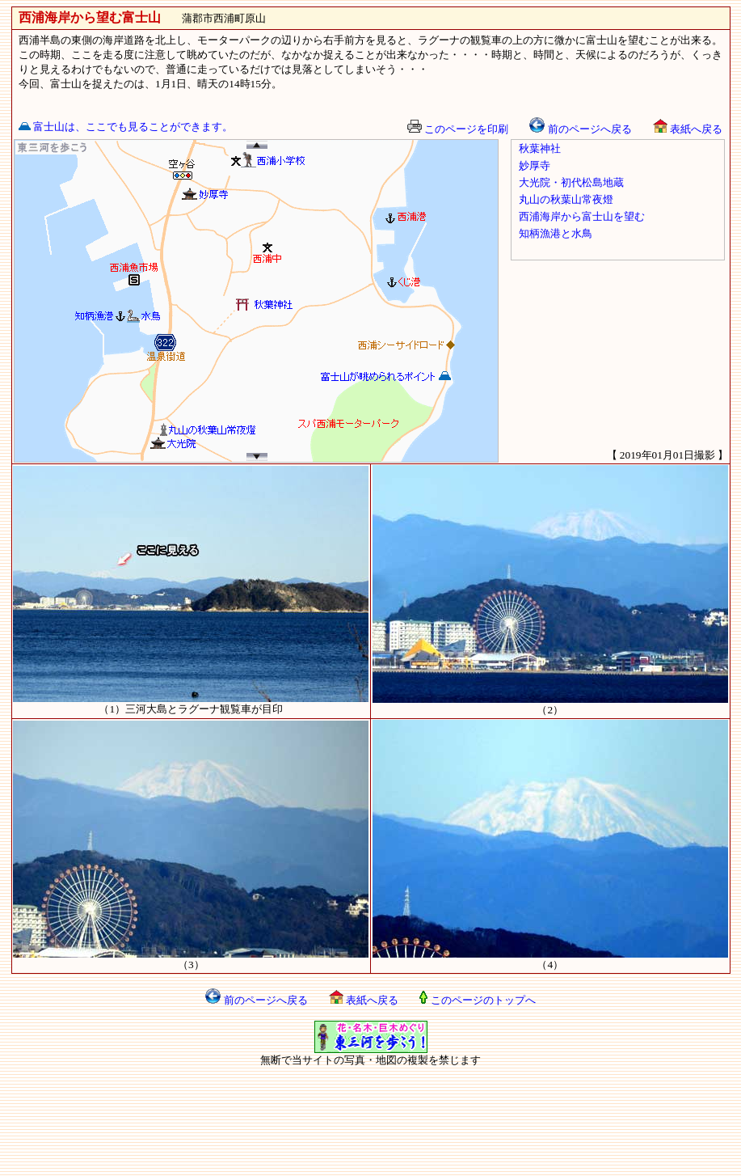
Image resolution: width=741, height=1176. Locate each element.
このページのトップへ (477, 1000)
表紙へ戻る (687, 129)
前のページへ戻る (580, 129)
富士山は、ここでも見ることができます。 (126, 127)
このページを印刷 (457, 129)
